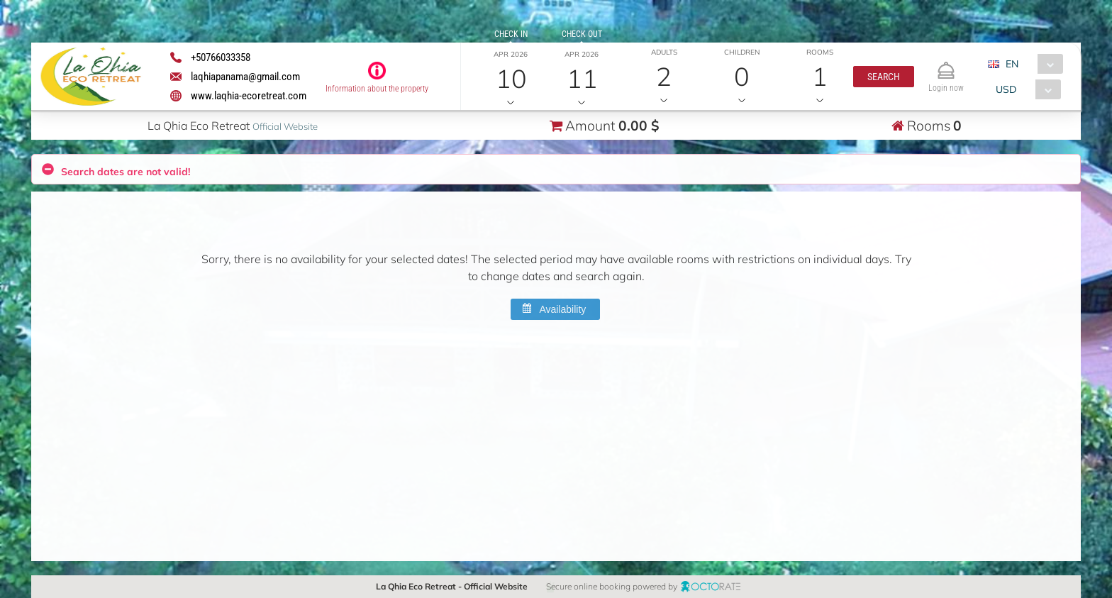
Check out (581, 34)
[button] (882, 76)
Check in (511, 34)
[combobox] (1030, 64)
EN (1011, 63)
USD (1006, 89)
